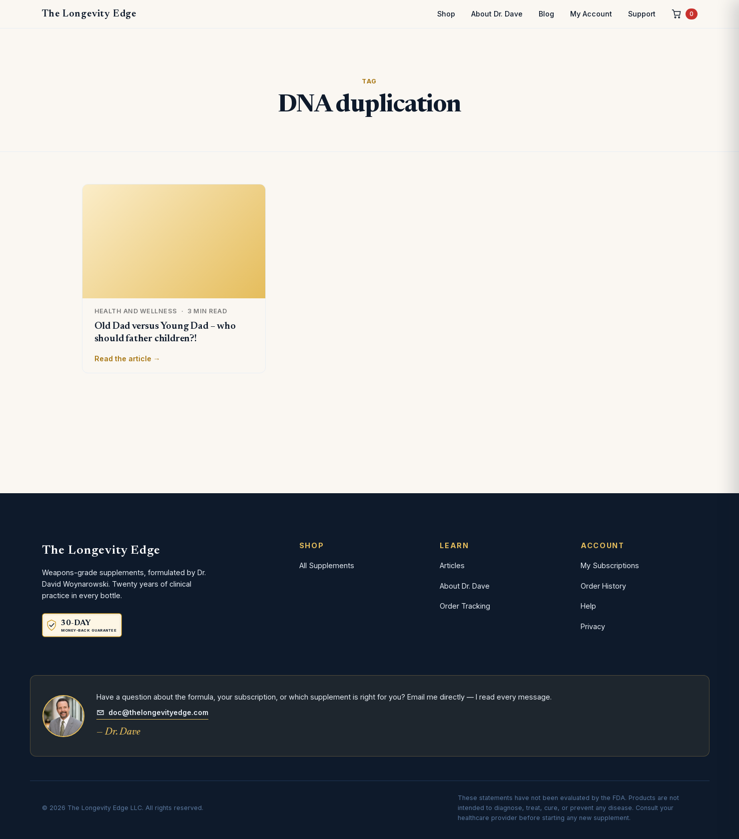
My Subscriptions (610, 565)
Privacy (593, 626)
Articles (452, 565)
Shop (446, 13)
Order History (603, 586)
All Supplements (326, 565)
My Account (591, 13)
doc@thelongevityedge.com (152, 712)
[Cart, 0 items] (685, 14)
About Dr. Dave (497, 13)
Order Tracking (465, 606)
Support (642, 13)
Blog (546, 13)
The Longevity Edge (89, 14)
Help (588, 606)
